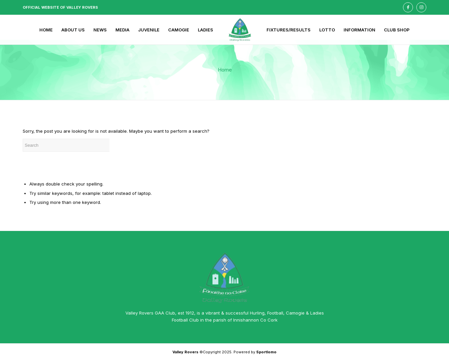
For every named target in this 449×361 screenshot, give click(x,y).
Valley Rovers (185, 352)
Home (225, 70)
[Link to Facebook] (408, 7)
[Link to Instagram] (421, 7)
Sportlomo (266, 352)
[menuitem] (46, 29)
